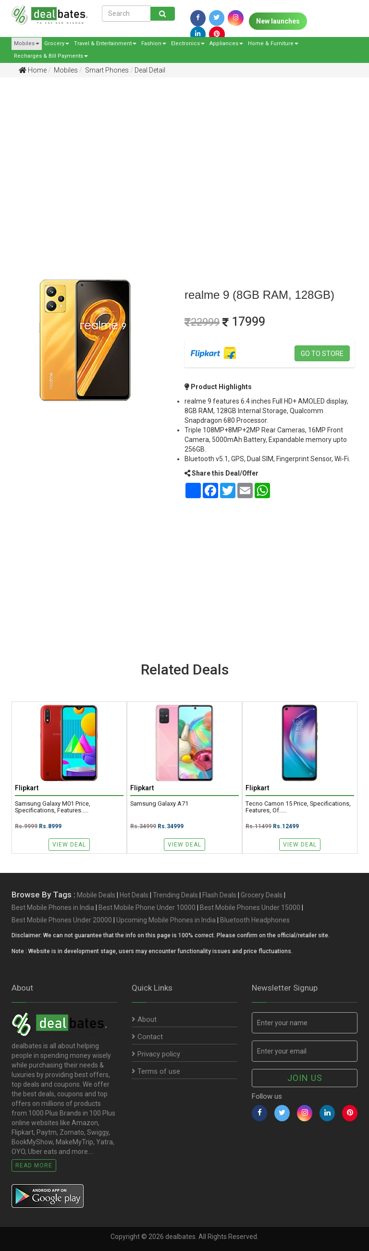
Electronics (188, 43)
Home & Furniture (273, 43)
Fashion (153, 43)
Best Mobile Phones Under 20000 (62, 920)
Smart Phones (106, 70)
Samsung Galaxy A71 (159, 804)
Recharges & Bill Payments (51, 56)
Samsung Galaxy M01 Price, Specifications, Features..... (52, 807)
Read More (33, 1165)
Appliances (226, 43)
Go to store (322, 353)
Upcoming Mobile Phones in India (166, 920)
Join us (304, 1078)
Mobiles (26, 43)
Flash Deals (219, 895)
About (144, 1019)
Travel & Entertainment (105, 43)
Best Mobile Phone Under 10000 (147, 907)
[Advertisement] (177, 159)
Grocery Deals (262, 895)
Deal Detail (150, 70)
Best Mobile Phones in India (53, 907)
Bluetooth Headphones (255, 920)
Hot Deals (134, 895)
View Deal (69, 844)
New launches (278, 21)
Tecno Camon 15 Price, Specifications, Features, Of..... (298, 807)
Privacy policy (156, 1054)
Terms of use (156, 1071)
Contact (147, 1036)
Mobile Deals (96, 895)
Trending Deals (175, 895)
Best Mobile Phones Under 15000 (250, 907)
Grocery (56, 43)
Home (33, 70)
